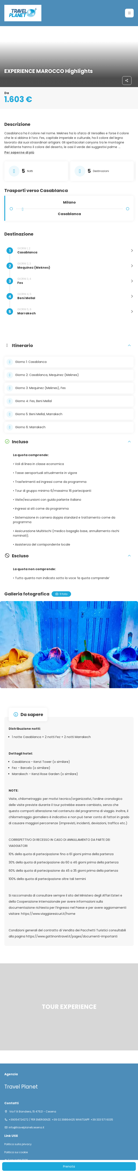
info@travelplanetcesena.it (26, 1127)
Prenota (69, 1166)
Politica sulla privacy (18, 1144)
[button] (129, 13)
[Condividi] (127, 80)
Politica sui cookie (16, 1152)
